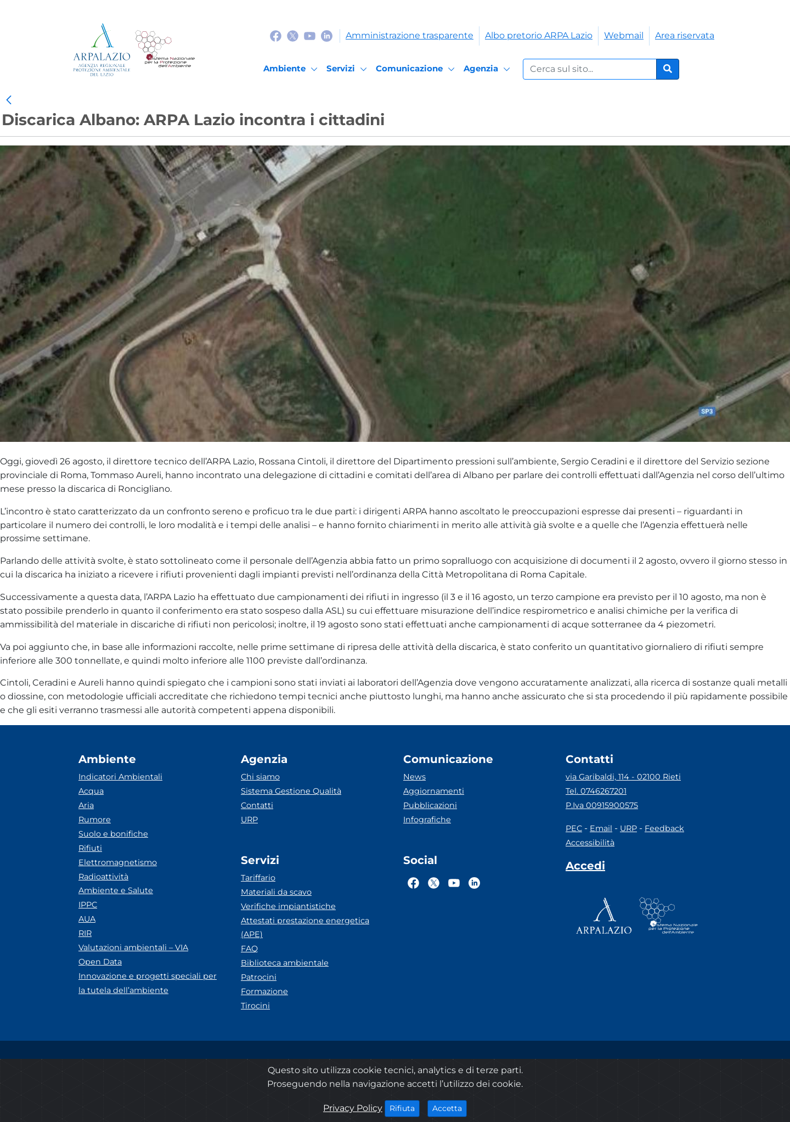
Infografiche (427, 819)
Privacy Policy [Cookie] (352, 1108)
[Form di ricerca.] (590, 69)
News (414, 777)
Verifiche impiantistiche (288, 906)
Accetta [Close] (449, 1107)
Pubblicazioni (430, 805)
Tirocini (255, 1006)
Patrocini (258, 977)
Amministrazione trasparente (409, 35)
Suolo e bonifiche (113, 834)
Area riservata (684, 35)
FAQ (249, 948)
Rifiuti (90, 848)
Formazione (264, 991)
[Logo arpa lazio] (101, 50)
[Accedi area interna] (585, 868)
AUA (86, 919)
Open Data (100, 962)
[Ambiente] (292, 69)
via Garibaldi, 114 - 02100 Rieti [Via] (623, 777)
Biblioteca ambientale (285, 963)
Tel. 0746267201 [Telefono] (596, 791)
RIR (85, 933)
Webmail (624, 35)
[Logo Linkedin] (326, 35)
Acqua (91, 791)
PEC (574, 828)
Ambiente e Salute (115, 890)
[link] (9, 100)
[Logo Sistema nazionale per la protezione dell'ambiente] (164, 50)
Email (601, 828)
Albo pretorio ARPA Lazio (538, 35)
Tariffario (258, 878)
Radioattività (103, 877)
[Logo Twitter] (292, 35)
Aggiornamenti (433, 791)
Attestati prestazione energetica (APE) (305, 928)
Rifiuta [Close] (405, 1107)
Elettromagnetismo (117, 862)
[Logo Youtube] (309, 35)
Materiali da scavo (276, 892)
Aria (86, 805)
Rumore (94, 819)
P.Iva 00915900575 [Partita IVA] (602, 805)
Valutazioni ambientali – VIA (133, 947)
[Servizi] (348, 69)
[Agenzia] (488, 69)
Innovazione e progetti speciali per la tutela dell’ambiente (147, 983)
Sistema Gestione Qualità (291, 791)
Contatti (257, 805)
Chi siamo (260, 777)
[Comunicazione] (417, 69)
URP (249, 819)
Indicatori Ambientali (120, 777)
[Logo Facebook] (275, 35)
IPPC (87, 905)
